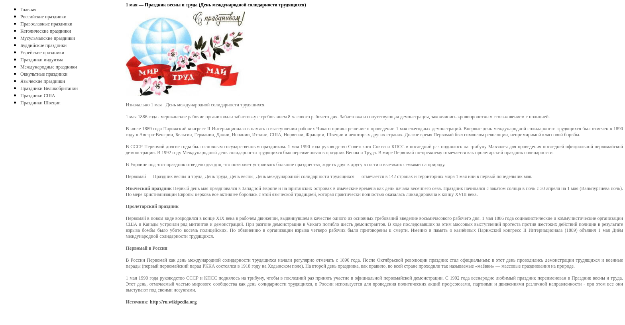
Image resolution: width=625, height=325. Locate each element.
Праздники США (37, 95)
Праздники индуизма (41, 60)
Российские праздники (43, 17)
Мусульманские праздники (47, 38)
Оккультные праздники (43, 74)
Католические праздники (45, 31)
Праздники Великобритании (49, 88)
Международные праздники (48, 67)
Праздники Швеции (40, 103)
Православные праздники (46, 24)
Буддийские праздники (43, 45)
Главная (28, 9)
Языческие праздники (42, 81)
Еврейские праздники (42, 52)
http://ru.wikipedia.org (173, 302)
